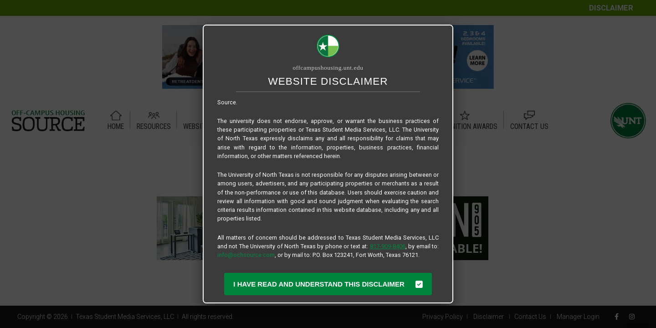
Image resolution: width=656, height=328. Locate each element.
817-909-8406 (387, 246)
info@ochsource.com (246, 254)
